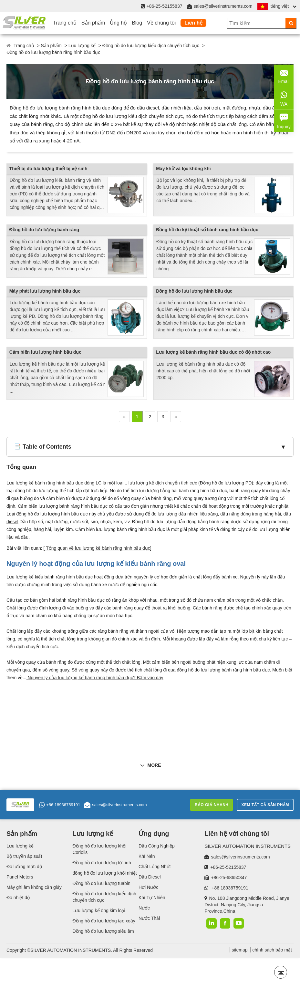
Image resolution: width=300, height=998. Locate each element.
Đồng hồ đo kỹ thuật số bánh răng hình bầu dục (207, 229)
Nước (144, 907)
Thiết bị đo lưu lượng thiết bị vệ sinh (48, 168)
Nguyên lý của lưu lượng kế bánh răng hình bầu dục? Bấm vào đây (94, 677)
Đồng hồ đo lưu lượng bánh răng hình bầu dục (53, 52)
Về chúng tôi (161, 23)
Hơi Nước (148, 887)
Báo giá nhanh (212, 805)
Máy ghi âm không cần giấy (34, 887)
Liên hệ (193, 23)
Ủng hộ (118, 23)
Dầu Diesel (150, 876)
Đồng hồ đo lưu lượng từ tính (101, 862)
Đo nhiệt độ (18, 897)
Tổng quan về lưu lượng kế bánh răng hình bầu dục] (98, 548)
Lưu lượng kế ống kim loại (98, 910)
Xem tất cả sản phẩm (265, 805)
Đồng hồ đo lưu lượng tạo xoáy (103, 920)
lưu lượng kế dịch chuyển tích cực (162, 482)
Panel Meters (19, 876)
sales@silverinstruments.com (222, 6)
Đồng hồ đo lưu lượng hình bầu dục (194, 291)
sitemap (239, 949)
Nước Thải (149, 918)
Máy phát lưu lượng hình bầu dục (45, 291)
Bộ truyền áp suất (24, 856)
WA (284, 98)
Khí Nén (147, 856)
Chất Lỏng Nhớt (155, 866)
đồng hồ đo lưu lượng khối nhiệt (104, 873)
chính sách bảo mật (272, 949)
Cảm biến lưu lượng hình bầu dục (45, 352)
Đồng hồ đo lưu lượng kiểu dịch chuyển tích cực (150, 45)
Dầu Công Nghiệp (157, 845)
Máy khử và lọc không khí (183, 168)
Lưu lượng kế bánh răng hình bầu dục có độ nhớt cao (213, 352)
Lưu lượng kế (82, 45)
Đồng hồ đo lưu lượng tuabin (101, 883)
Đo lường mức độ (24, 866)
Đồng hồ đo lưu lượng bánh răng (44, 229)
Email (284, 75)
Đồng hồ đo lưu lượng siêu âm (103, 931)
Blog (137, 23)
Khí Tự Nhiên (152, 897)
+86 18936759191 (59, 805)
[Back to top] (280, 972)
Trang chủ (65, 23)
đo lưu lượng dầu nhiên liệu (178, 513)
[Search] (290, 23)
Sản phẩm (93, 23)
